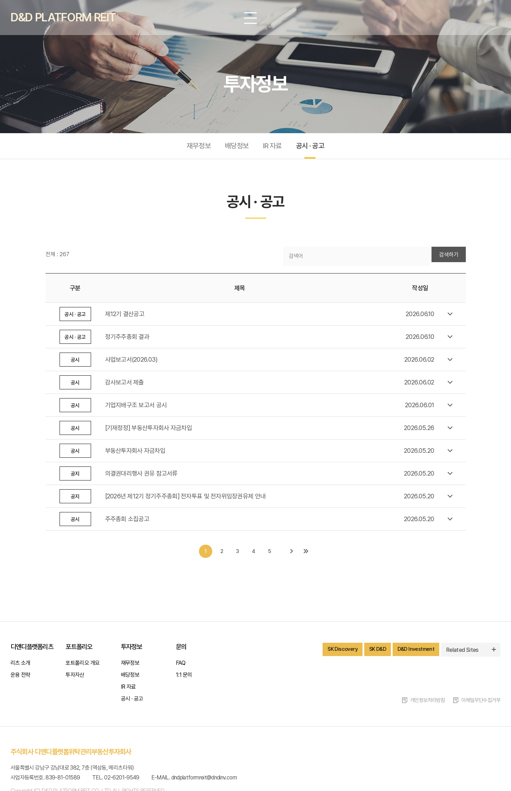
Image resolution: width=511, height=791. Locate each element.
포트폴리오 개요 (82, 665)
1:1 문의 (184, 677)
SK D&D (373, 652)
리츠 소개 (20, 665)
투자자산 (74, 677)
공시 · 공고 (312, 147)
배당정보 (236, 147)
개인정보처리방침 (422, 702)
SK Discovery (336, 652)
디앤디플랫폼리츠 (32, 649)
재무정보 (196, 147)
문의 (181, 649)
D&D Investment (414, 652)
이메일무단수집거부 (479, 702)
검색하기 (448, 257)
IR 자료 (273, 147)
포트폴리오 (78, 649)
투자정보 (131, 649)
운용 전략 (20, 677)
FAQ (180, 665)
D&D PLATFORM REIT (68, 17)
